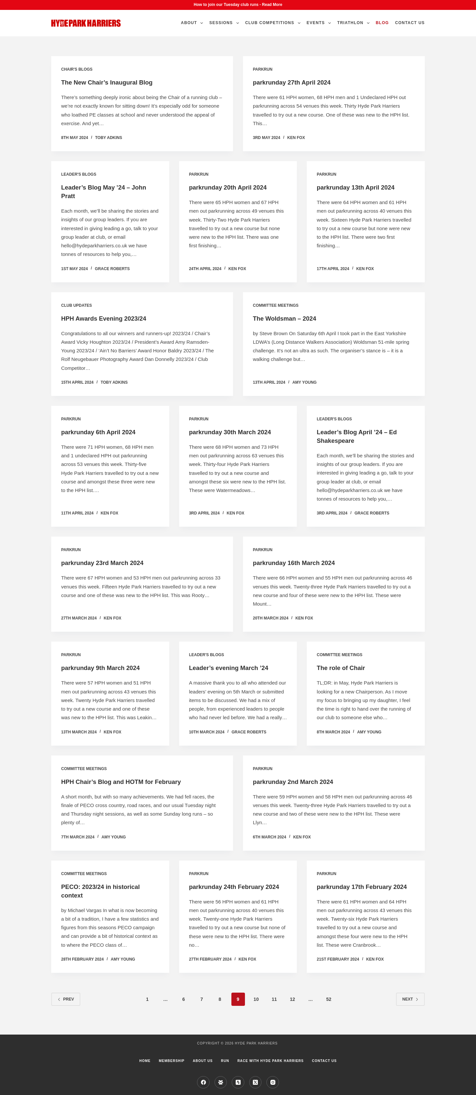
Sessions (225, 23)
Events (320, 23)
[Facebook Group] (221, 1082)
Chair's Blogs (77, 69)
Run (225, 1061)
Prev (66, 1008)
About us (203, 1061)
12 (292, 1007)
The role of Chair (343, 667)
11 (274, 1007)
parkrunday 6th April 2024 (101, 432)
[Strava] (238, 1082)
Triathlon (354, 23)
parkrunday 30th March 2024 (233, 432)
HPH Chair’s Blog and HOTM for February (126, 781)
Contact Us (410, 22)
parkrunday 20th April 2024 (231, 187)
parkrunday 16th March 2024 (297, 562)
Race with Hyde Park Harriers (270, 1061)
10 (256, 1007)
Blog (382, 22)
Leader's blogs (78, 174)
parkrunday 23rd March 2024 (106, 562)
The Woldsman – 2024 (287, 318)
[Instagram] (272, 1082)
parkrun (262, 69)
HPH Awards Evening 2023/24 (107, 318)
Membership (171, 1061)
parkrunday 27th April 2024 (295, 82)
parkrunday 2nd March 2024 (296, 781)
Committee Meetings (275, 305)
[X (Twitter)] (255, 1082)
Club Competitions (274, 23)
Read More (272, 4)
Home (144, 1061)
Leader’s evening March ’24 (232, 667)
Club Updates (76, 305)
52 (329, 1007)
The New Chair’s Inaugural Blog (111, 82)
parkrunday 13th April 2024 (359, 187)
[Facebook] (203, 1082)
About (193, 23)
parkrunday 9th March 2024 (104, 667)
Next (410, 1008)
